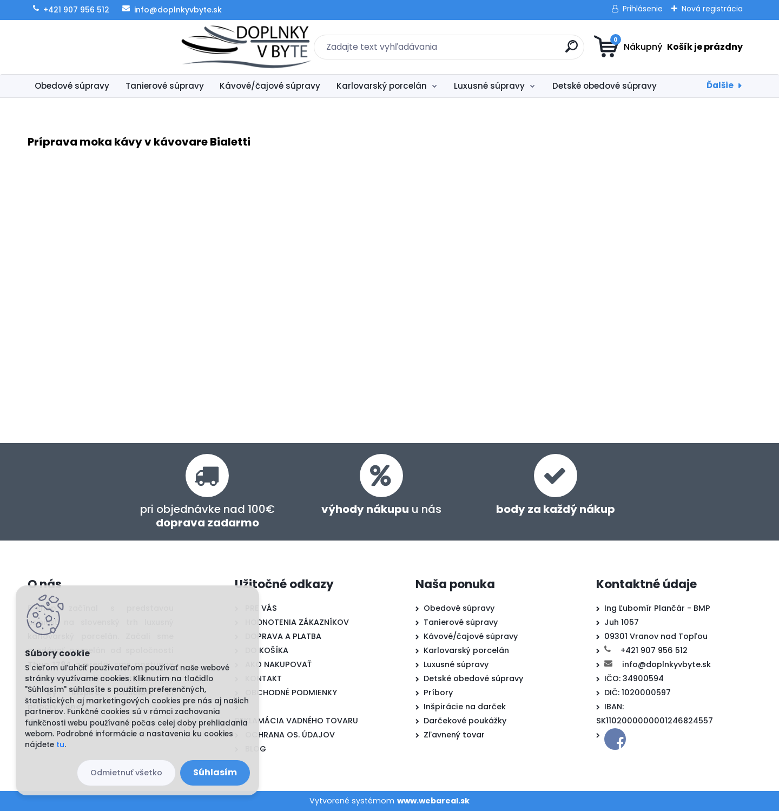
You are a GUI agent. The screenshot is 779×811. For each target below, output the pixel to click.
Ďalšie (720, 85)
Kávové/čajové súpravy (270, 85)
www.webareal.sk (433, 800)
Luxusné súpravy (489, 85)
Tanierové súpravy (165, 85)
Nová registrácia (712, 8)
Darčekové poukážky (465, 720)
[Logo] (94, 47)
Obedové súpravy (72, 85)
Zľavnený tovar (454, 734)
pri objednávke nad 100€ (207, 516)
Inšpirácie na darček (465, 706)
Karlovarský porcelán (381, 85)
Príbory (438, 692)
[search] (495, 50)
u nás (381, 509)
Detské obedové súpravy (604, 85)
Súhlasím (215, 772)
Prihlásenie (643, 8)
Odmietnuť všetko (126, 772)
